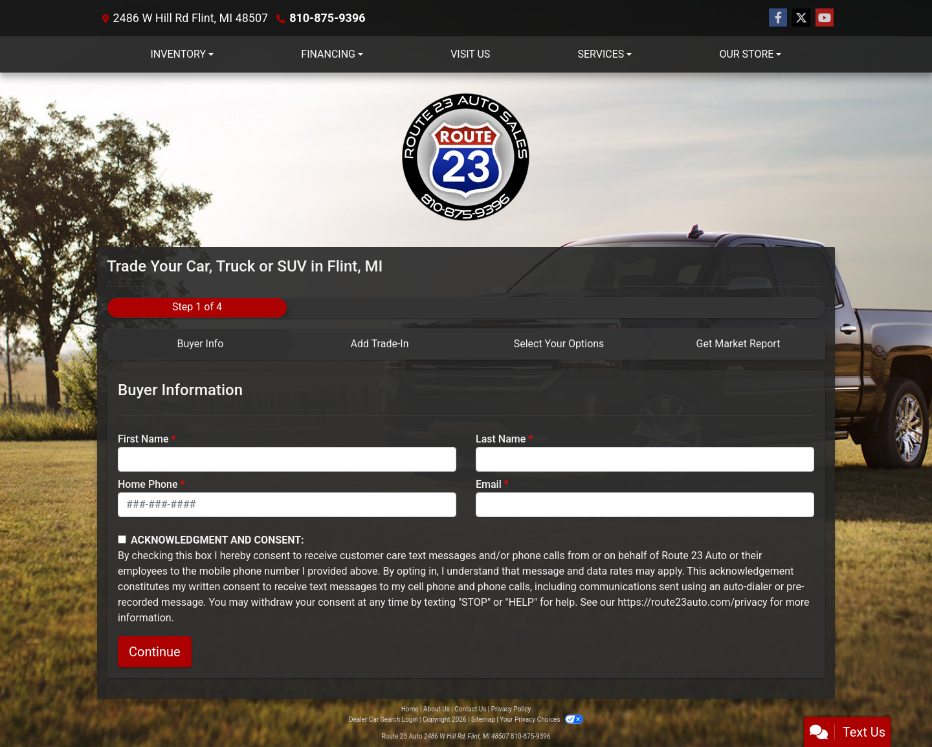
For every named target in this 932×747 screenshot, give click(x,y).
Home (410, 709)
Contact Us (470, 709)
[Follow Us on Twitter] (801, 18)
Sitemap (483, 719)
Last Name (501, 439)
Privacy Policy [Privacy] (511, 709)
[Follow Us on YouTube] (825, 18)
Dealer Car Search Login (383, 719)
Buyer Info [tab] (200, 344)
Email (489, 484)
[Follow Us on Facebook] (778, 18)
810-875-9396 (327, 18)
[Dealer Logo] (466, 159)
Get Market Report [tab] (738, 344)
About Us (436, 709)
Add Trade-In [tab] (379, 344)
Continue (155, 652)
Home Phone (148, 484)
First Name (143, 439)
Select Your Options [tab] (559, 344)
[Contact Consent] (122, 539)
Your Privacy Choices (541, 719)
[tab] (197, 344)
